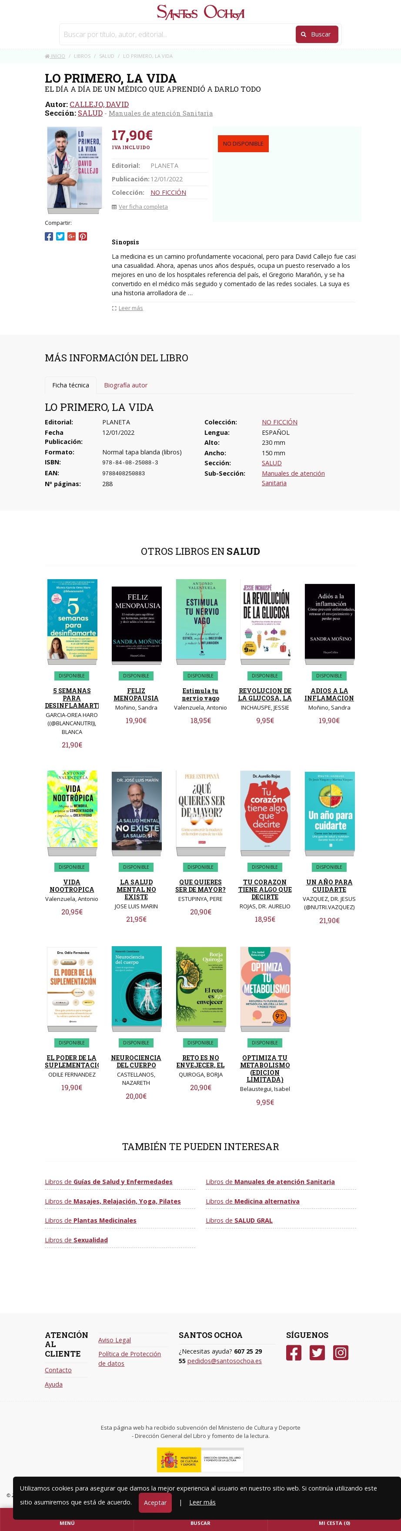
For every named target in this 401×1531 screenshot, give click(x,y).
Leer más (202, 1502)
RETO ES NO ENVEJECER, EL (200, 1061)
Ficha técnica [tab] (70, 385)
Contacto (58, 1370)
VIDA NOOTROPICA (72, 886)
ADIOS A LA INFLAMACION (329, 694)
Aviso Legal (114, 1340)
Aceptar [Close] (155, 1502)
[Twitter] (317, 1353)
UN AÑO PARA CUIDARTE (329, 886)
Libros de (109, 1181)
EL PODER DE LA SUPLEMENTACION (76, 1061)
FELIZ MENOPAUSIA (136, 694)
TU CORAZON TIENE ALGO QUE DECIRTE (265, 889)
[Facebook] (293, 1353)
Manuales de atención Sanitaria (161, 113)
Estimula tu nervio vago (200, 694)
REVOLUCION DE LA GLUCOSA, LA (265, 694)
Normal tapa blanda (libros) (142, 452)
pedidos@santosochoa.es (224, 1361)
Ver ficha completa (140, 206)
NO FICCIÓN (168, 192)
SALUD (90, 113)
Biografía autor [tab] (125, 385)
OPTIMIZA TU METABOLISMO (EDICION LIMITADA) (265, 1069)
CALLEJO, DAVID (99, 104)
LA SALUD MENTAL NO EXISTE (136, 889)
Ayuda (54, 1384)
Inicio (55, 56)
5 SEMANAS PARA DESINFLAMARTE (73, 698)
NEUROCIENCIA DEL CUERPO (136, 1061)
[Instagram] (340, 1353)
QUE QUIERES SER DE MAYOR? (200, 886)
